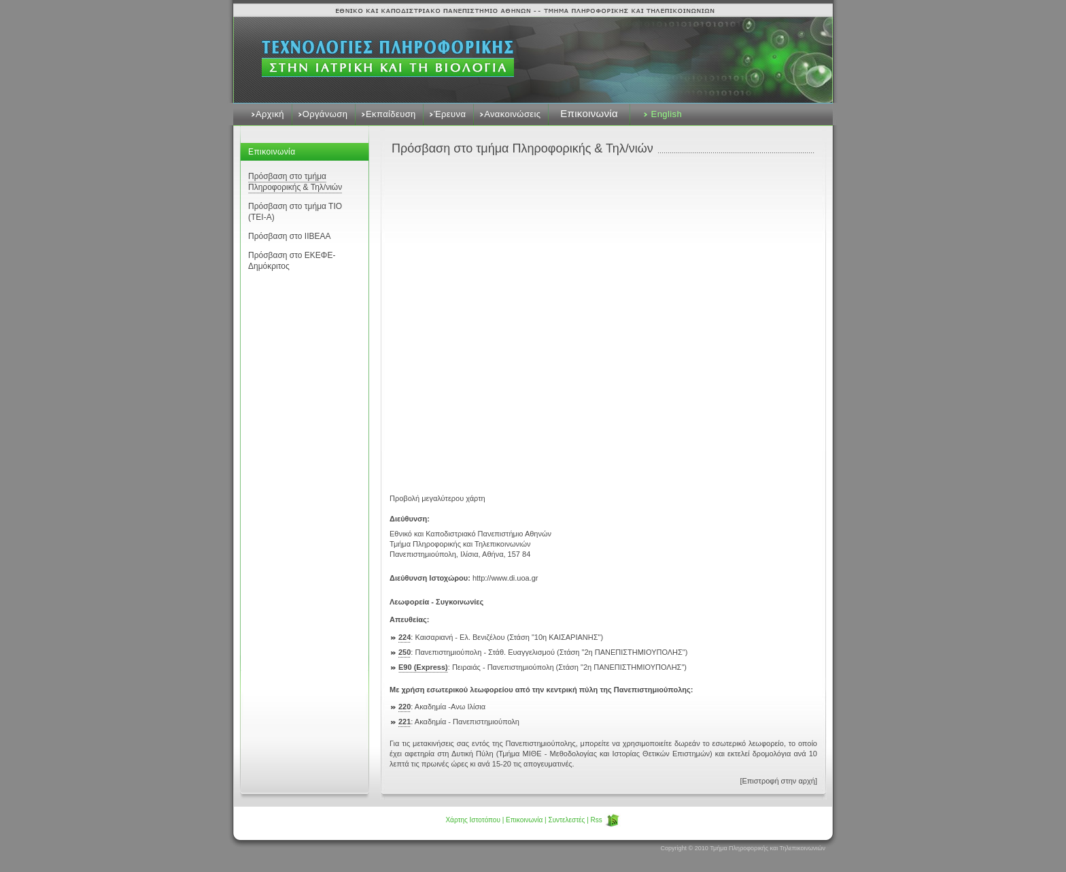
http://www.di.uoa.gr (505, 578)
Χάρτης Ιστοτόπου (472, 820)
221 (404, 721)
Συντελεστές (566, 820)
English (666, 114)
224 (404, 637)
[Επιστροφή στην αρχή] (778, 781)
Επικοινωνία (589, 113)
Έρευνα (450, 114)
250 (404, 652)
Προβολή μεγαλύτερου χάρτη (437, 498)
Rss (606, 820)
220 (404, 707)
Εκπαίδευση (391, 114)
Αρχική (270, 114)
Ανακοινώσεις (512, 114)
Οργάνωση (325, 114)
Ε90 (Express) (423, 667)
